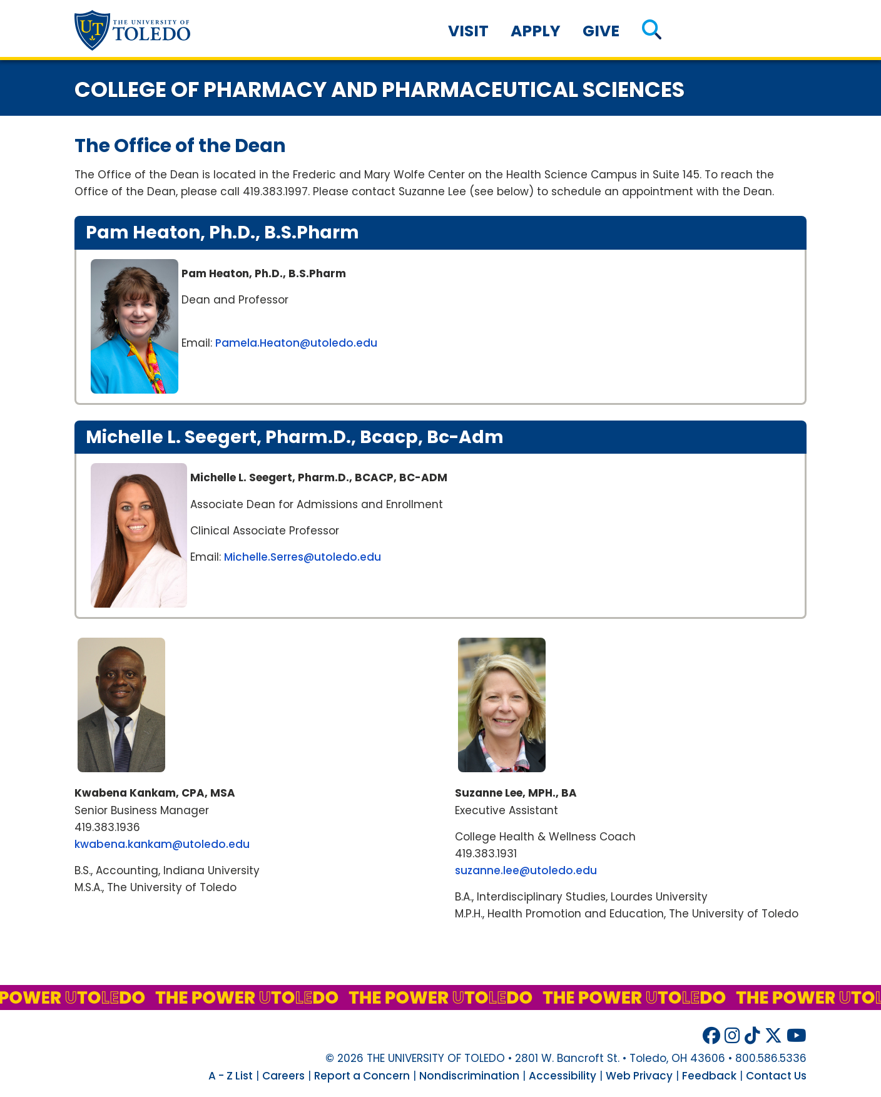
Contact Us (776, 1075)
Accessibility (562, 1075)
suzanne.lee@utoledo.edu (526, 870)
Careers (283, 1075)
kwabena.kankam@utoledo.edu (162, 844)
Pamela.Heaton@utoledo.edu (296, 342)
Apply (536, 31)
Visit (468, 31)
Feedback (709, 1075)
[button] (651, 31)
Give (601, 31)
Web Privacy (639, 1075)
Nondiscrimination (469, 1075)
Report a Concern (362, 1075)
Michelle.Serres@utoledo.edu (302, 556)
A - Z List (230, 1075)
